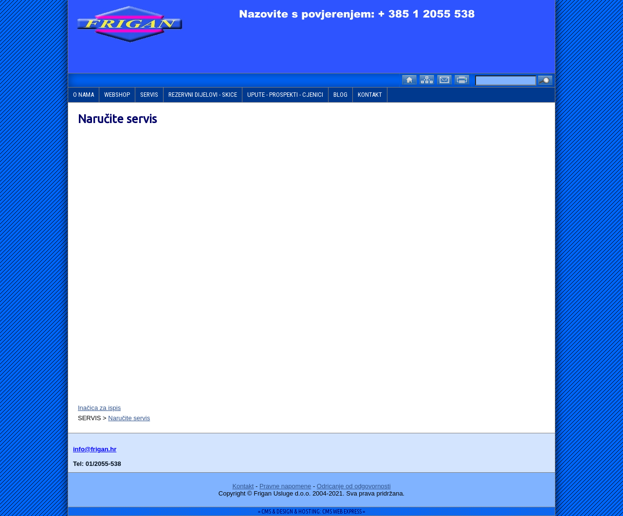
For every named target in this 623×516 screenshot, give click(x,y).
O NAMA (83, 94)
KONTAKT (370, 94)
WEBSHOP (117, 94)
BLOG (340, 94)
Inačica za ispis (99, 407)
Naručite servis (129, 418)
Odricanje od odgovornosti (354, 486)
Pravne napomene (285, 486)
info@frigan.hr (94, 449)
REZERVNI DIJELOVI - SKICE (202, 94)
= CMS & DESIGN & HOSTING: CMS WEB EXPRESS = (311, 511)
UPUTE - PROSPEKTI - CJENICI (285, 94)
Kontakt (243, 486)
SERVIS (149, 94)
